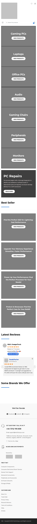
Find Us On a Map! (12, 441)
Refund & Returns (6, 502)
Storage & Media (5, 483)
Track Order (4, 497)
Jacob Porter (14, 359)
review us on (13, 354)
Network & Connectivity (7, 475)
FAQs (2, 508)
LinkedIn (18, 414)
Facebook (10, 414)
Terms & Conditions (6, 505)
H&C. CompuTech (14, 344)
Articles (3, 511)
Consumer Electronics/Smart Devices (11, 469)
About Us (4, 494)
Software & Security (6, 480)
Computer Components (7, 466)
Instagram (26, 414)
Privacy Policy (5, 499)
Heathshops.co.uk (18, 521)
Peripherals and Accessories (9, 478)
